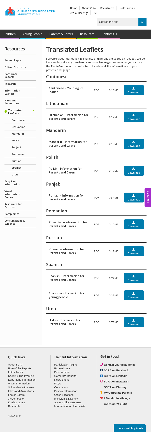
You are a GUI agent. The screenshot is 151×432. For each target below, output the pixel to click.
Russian (16, 161)
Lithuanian (18, 127)
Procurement (62, 372)
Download (134, 92)
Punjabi (16, 147)
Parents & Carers (61, 34)
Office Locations (63, 394)
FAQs (57, 383)
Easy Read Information (12, 183)
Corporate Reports (10, 75)
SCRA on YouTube (115, 403)
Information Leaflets (12, 92)
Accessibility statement (68, 402)
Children (10, 34)
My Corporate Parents (118, 392)
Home (73, 8)
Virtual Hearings (79, 13)
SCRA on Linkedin (115, 375)
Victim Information (19, 383)
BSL (95, 13)
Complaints (11, 214)
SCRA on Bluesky (115, 387)
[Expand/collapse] (33, 110)
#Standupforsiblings (117, 398)
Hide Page (148, 197)
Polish (15, 140)
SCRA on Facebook (116, 370)
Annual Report (13, 60)
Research (10, 83)
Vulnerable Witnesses (21, 387)
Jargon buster (16, 398)
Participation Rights (65, 364)
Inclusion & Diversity (66, 398)
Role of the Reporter (20, 368)
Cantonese (18, 120)
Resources (87, 34)
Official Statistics (15, 67)
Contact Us (109, 34)
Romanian (18, 154)
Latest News (15, 372)
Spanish (17, 167)
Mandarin (18, 133)
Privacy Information (65, 391)
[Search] (142, 22)
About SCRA (89, 8)
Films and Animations (11, 102)
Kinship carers (16, 402)
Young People (32, 34)
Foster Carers (16, 394)
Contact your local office (119, 364)
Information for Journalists (69, 406)
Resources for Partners (13, 205)
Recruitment (107, 8)
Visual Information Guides (12, 194)
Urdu (15, 174)
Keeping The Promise (21, 375)
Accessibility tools (130, 428)
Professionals (127, 8)
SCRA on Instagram (116, 381)
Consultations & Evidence (14, 222)
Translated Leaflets (15, 111)
